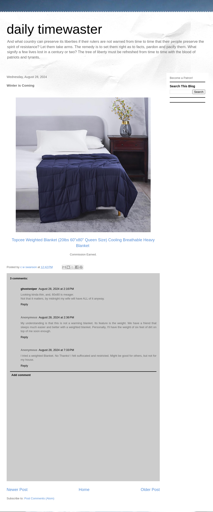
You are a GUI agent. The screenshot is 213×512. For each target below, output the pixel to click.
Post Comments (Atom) (39, 498)
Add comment (21, 375)
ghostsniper (29, 288)
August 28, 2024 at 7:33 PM (56, 350)
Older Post (150, 489)
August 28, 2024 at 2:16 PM (56, 288)
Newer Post (17, 489)
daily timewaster (54, 29)
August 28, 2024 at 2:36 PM (56, 317)
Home (84, 489)
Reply (24, 304)
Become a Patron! (181, 78)
